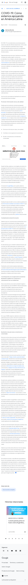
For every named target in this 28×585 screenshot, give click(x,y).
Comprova (9, 255)
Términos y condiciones (17, 562)
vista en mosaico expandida (8, 417)
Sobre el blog (20, 571)
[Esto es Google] (2, 8)
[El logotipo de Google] (5, 558)
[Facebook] (16, 551)
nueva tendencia (5, 62)
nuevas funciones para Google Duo (14, 419)
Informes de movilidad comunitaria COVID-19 (13, 203)
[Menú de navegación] (2, 2)
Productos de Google (8, 571)
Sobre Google (6, 567)
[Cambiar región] (14, 580)
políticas (18, 214)
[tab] (5, 538)
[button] (25, 25)
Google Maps (10, 186)
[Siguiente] (26, 8)
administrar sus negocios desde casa (15, 366)
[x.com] (8, 551)
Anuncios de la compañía (9, 489)
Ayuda (5, 576)
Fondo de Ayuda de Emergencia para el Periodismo (14, 269)
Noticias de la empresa (13, 8)
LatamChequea (18, 257)
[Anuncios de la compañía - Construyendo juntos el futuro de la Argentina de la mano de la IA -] (16, 520)
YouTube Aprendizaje (15, 433)
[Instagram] (3, 551)
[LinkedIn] (20, 551)
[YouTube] (12, 551)
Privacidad (5, 562)
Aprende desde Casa (14, 428)
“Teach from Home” (10, 392)
